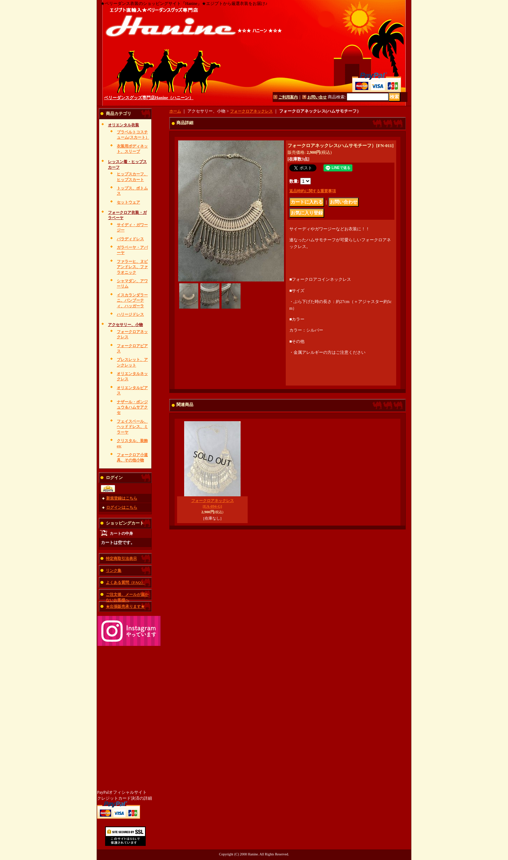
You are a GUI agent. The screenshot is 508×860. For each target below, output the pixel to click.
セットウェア (128, 202)
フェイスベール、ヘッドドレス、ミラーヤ (132, 426)
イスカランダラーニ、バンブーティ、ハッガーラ (132, 300)
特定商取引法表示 (121, 558)
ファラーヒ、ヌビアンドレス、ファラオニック (132, 266)
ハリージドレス (130, 314)
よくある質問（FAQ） (125, 582)
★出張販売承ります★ (125, 606)
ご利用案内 (288, 97)
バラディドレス (130, 239)
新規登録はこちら (121, 498)
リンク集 (113, 570)
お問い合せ (317, 97)
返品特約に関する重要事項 (312, 191)
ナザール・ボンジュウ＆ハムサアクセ (132, 407)
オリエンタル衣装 (123, 125)
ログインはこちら (121, 507)
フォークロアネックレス (251, 111)
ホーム (175, 111)
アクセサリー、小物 (125, 324)
